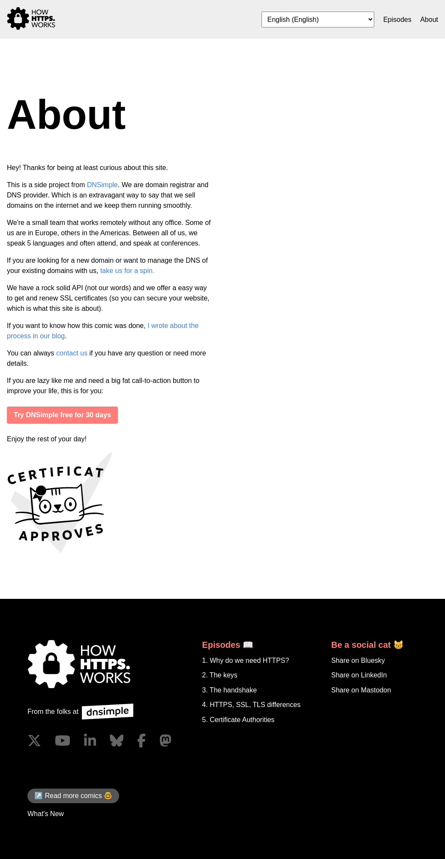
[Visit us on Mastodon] (165, 740)
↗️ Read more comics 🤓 (73, 795)
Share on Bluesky (358, 660)
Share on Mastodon (361, 690)
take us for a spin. (127, 270)
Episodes (397, 19)
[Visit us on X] (34, 740)
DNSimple (102, 184)
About (429, 19)
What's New (45, 813)
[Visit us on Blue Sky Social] (116, 740)
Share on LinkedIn (359, 675)
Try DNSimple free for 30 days (62, 415)
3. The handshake (229, 690)
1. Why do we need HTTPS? (245, 660)
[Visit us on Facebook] (141, 740)
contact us (71, 353)
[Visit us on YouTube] (62, 740)
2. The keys (219, 675)
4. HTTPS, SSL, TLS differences (251, 704)
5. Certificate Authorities (238, 719)
